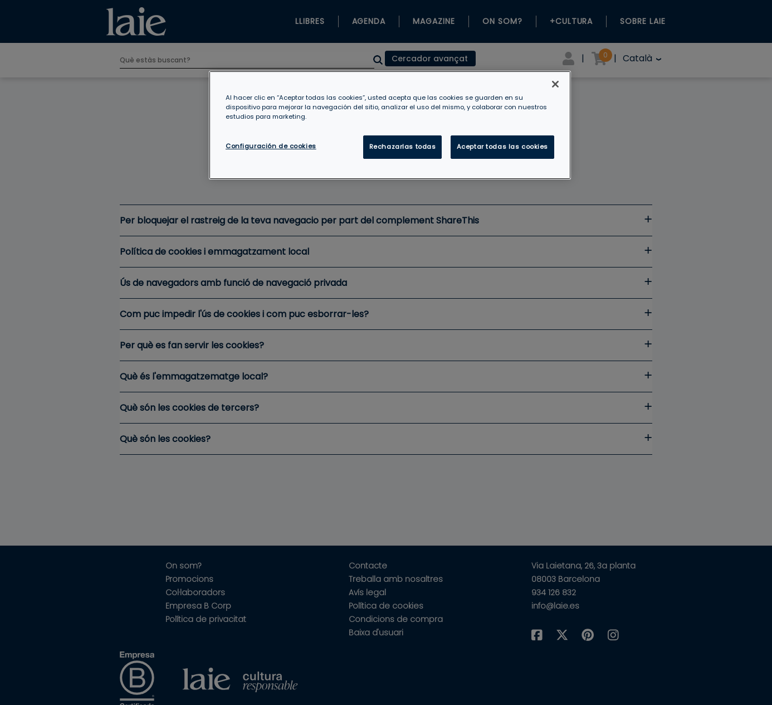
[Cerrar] (555, 84)
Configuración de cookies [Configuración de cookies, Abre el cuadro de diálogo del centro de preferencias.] (271, 146)
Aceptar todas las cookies (502, 146)
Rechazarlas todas (402, 146)
